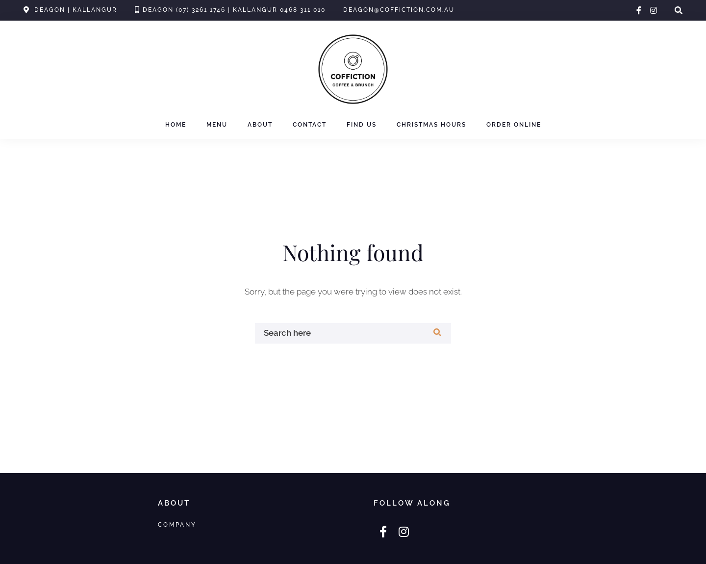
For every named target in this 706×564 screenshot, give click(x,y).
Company (177, 524)
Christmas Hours (431, 124)
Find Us (362, 124)
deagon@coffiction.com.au (398, 9)
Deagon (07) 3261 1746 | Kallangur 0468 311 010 (234, 9)
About (260, 124)
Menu (216, 124)
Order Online (513, 124)
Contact (310, 124)
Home (175, 124)
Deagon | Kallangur (75, 9)
